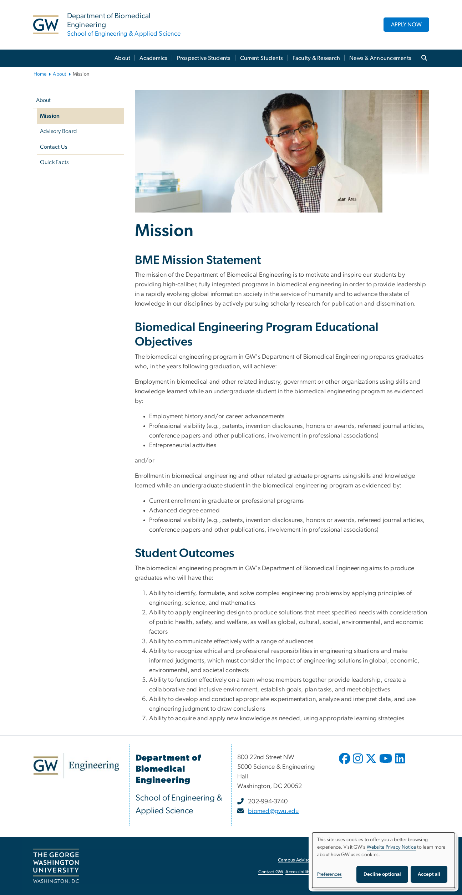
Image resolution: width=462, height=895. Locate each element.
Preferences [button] (329, 874)
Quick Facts (54, 162)
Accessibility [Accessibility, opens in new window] (297, 872)
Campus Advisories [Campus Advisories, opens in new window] (297, 860)
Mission (50, 116)
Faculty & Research (316, 58)
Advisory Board (58, 131)
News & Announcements (380, 58)
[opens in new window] (345, 764)
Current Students (261, 58)
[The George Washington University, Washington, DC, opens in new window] (56, 866)
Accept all (429, 874)
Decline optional (382, 874)
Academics (153, 58)
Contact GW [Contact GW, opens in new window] (271, 872)
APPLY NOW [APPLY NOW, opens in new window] (406, 24)
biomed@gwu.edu (273, 811)
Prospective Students (204, 58)
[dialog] (383, 860)
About (122, 58)
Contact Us (53, 147)
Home (40, 74)
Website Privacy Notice (391, 847)
